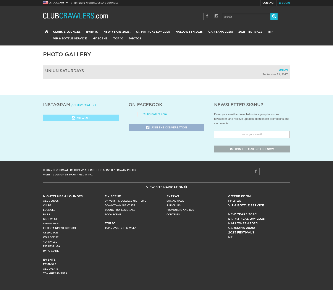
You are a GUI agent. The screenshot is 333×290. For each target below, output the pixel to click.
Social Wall (175, 200)
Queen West (51, 223)
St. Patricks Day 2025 (153, 32)
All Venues (51, 200)
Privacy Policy (126, 170)
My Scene (100, 38)
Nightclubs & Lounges (63, 196)
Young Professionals (120, 210)
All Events (50, 268)
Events (92, 32)
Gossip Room (239, 196)
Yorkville (50, 241)
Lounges (49, 210)
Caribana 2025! (220, 32)
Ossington (50, 232)
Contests (173, 214)
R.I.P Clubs (173, 205)
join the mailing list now (252, 149)
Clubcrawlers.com (155, 114)
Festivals (49, 264)
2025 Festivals (250, 32)
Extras (172, 196)
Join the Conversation (166, 127)
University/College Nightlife (125, 200)
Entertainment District (59, 228)
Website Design (53, 174)
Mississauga (51, 246)
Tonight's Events (55, 273)
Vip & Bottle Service (246, 205)
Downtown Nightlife (120, 205)
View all (81, 118)
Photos (135, 38)
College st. (51, 237)
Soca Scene (113, 214)
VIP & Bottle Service (70, 38)
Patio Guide (51, 250)
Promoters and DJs (180, 210)
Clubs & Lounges (67, 32)
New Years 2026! (117, 32)
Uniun (283, 69)
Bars (46, 214)
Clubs (47, 205)
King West (50, 219)
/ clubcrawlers (83, 105)
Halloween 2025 (189, 32)
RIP (270, 32)
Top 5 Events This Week (120, 228)
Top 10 (118, 38)
